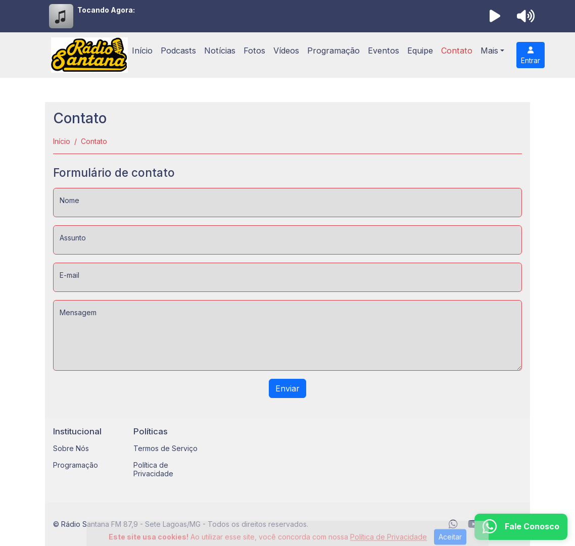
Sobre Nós (71, 448)
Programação (333, 50)
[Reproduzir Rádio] (495, 16)
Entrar (530, 55)
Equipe (420, 50)
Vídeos (286, 50)
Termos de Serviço (165, 448)
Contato (456, 50)
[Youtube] (474, 524)
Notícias (219, 50)
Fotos (254, 50)
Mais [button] (489, 50)
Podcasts (178, 50)
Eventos (383, 50)
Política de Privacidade (153, 469)
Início (142, 50)
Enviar (287, 388)
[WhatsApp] (453, 524)
